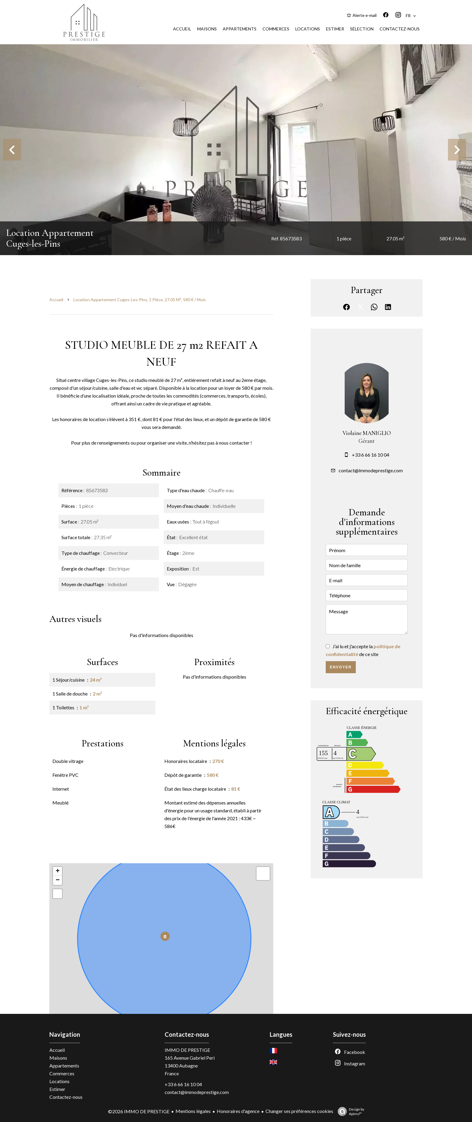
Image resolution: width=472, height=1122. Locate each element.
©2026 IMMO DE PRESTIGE (138, 1111)
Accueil (56, 299)
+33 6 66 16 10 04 (370, 455)
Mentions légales (193, 1111)
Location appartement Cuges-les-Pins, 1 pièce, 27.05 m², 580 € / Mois (139, 299)
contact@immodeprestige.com (371, 470)
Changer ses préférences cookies (299, 1111)
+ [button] (58, 871)
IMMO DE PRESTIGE (187, 1050)
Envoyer (341, 667)
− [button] (58, 880)
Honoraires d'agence (238, 1111)
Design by (349, 1111)
